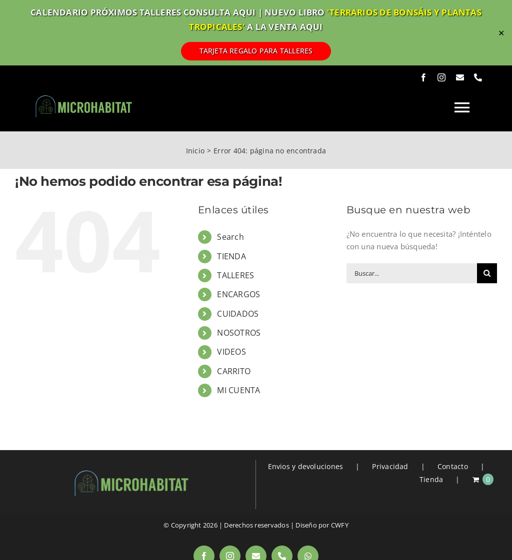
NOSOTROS (238, 332)
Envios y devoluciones (306, 466)
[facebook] (424, 77)
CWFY (339, 525)
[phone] (478, 77)
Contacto (453, 466)
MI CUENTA (238, 390)
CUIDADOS (237, 313)
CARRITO (233, 371)
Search (230, 236)
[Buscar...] (411, 273)
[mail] (460, 77)
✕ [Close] (501, 32)
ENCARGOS (238, 294)
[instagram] (442, 77)
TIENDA (231, 256)
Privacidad (390, 466)
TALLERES (235, 275)
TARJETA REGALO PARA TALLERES (256, 50)
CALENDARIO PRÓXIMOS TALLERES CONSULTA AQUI (143, 12)
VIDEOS (231, 351)
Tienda (431, 479)
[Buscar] (487, 273)
